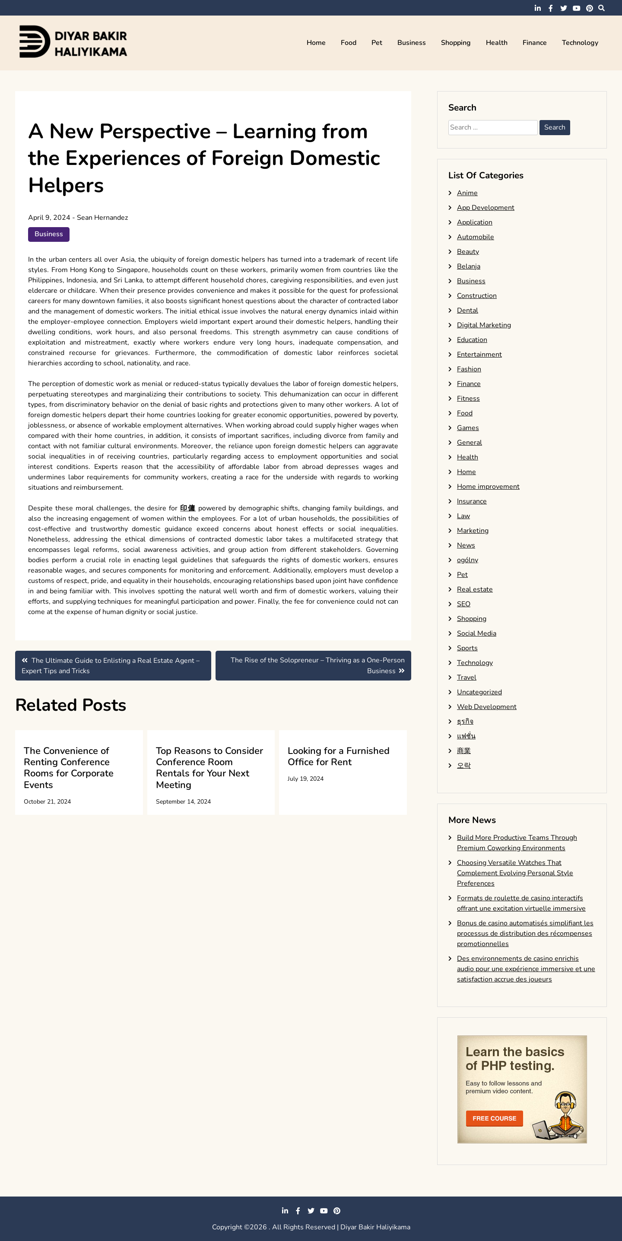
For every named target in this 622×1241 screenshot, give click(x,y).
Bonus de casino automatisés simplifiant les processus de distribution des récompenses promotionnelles (525, 933)
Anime (467, 193)
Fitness (468, 398)
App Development (485, 207)
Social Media (476, 633)
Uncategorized (479, 692)
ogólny (467, 560)
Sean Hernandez (102, 217)
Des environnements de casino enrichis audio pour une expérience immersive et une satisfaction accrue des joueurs (526, 969)
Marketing (473, 530)
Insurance (472, 501)
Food (348, 42)
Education (472, 340)
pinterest (589, 8)
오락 (464, 765)
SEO (463, 604)
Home (316, 42)
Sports (467, 648)
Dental (467, 310)
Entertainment (479, 354)
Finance (535, 42)
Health (497, 42)
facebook (550, 8)
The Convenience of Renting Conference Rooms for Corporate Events (69, 767)
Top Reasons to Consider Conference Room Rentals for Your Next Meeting (209, 767)
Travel (466, 677)
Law (463, 516)
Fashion (469, 369)
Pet (376, 42)
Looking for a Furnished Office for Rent (339, 756)
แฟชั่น (466, 736)
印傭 (188, 508)
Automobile (475, 237)
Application (474, 222)
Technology (580, 42)
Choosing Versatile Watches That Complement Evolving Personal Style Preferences (515, 873)
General (469, 442)
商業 (464, 751)
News (466, 545)
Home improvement (488, 486)
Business (411, 42)
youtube (576, 8)
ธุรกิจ (465, 721)
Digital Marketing (484, 325)
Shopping (456, 42)
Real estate (475, 589)
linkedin (537, 8)
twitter (563, 8)
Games (468, 428)
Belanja (468, 266)
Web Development (487, 707)
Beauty (468, 251)
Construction (477, 296)
